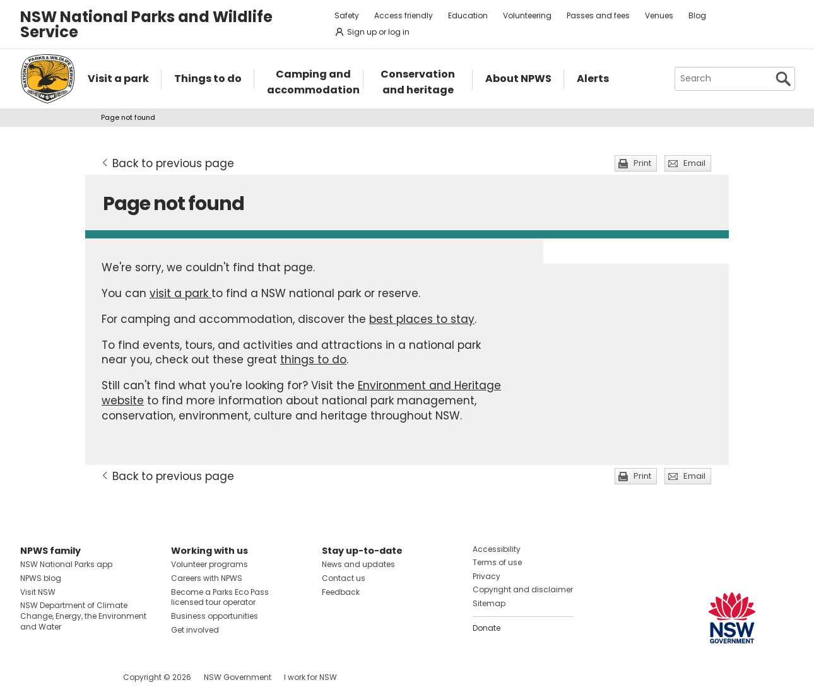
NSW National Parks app (66, 564)
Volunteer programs (209, 564)
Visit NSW (38, 592)
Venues (659, 15)
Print (642, 163)
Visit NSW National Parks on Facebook (32, 677)
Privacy (486, 576)
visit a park (180, 293)
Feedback (341, 592)
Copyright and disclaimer (523, 589)
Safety (346, 15)
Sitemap (489, 603)
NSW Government (237, 677)
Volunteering (527, 15)
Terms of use (497, 562)
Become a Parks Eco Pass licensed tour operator (220, 597)
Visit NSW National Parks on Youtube (86, 677)
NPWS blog (40, 578)
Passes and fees (598, 15)
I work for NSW (310, 677)
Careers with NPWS (206, 578)
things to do (313, 359)
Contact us (343, 578)
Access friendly (403, 15)
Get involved (195, 629)
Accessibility (497, 549)
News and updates (358, 564)
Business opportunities (214, 616)
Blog (697, 15)
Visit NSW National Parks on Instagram (59, 677)
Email (694, 163)
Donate (486, 628)
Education (468, 15)
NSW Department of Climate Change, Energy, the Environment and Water (83, 616)
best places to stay (422, 319)
